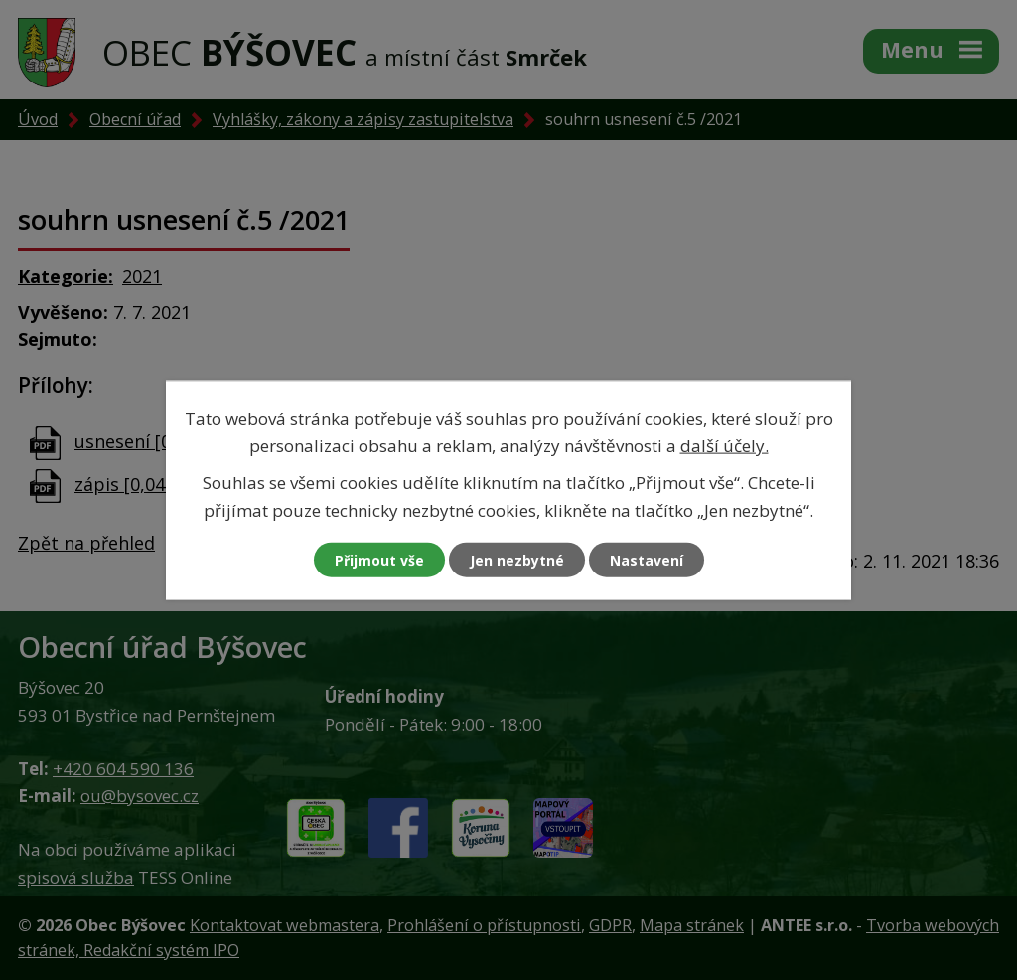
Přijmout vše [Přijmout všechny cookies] (379, 559)
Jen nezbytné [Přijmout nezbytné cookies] (517, 559)
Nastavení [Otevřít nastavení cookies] (646, 559)
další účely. (724, 445)
